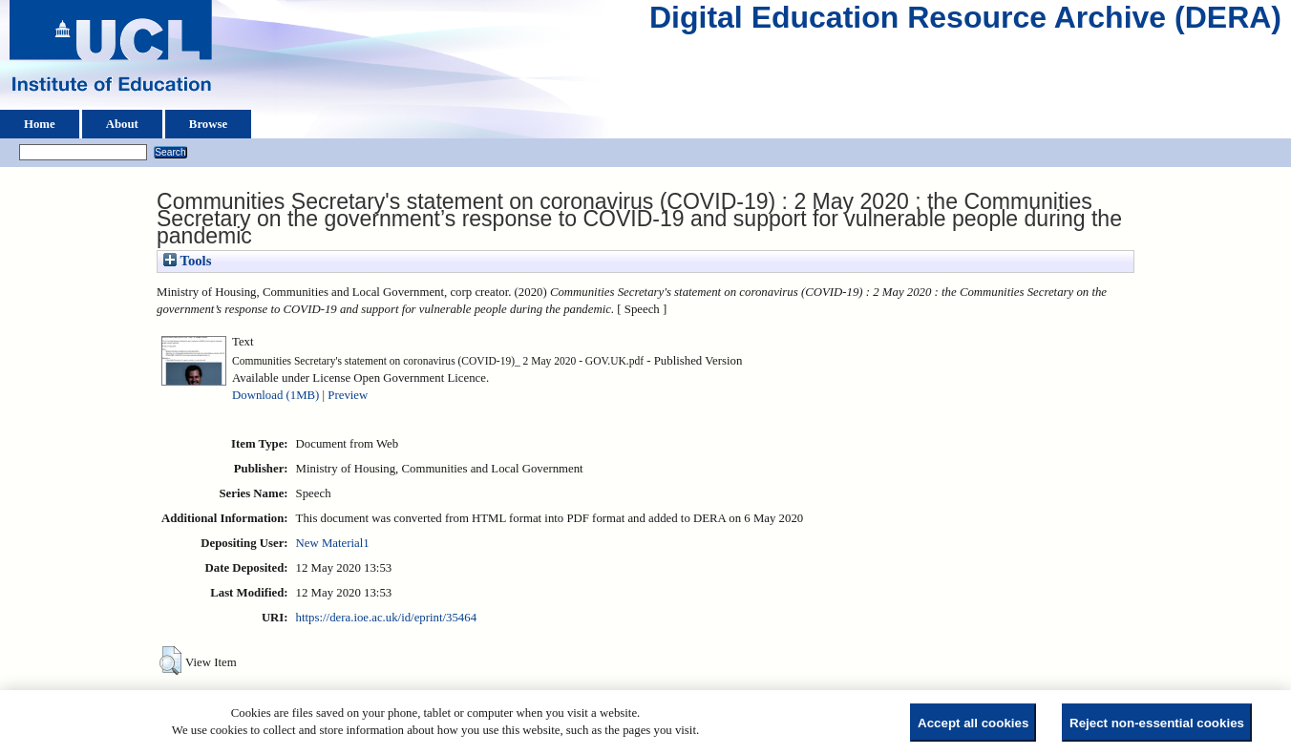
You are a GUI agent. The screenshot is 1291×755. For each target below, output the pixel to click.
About (122, 124)
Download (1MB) (275, 395)
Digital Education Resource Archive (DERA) (965, 22)
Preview (348, 395)
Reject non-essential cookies (1156, 723)
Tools (187, 260)
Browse (208, 124)
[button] (170, 660)
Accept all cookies (973, 723)
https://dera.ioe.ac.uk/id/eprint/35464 (386, 617)
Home (39, 124)
